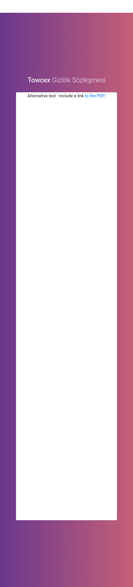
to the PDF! (95, 98)
